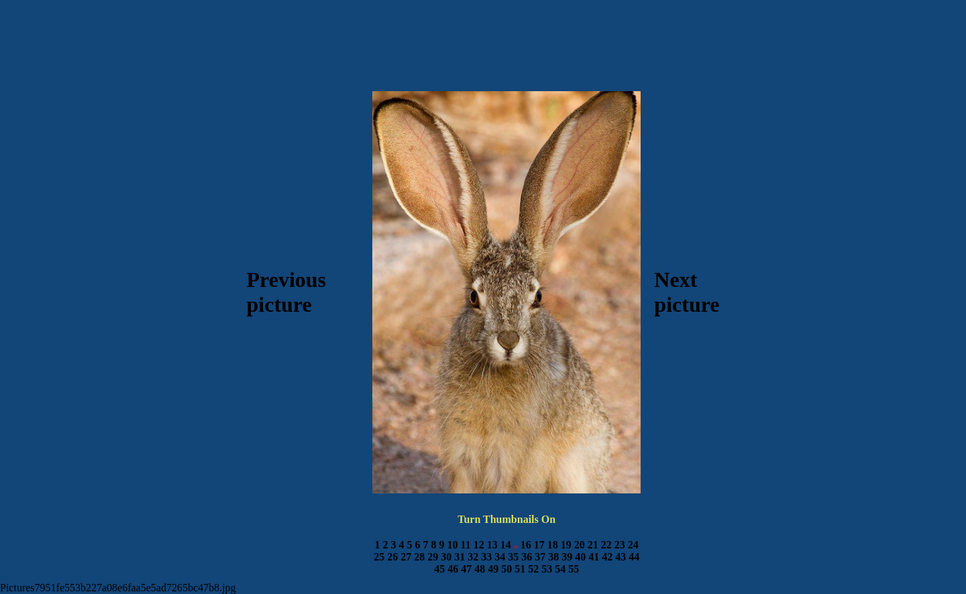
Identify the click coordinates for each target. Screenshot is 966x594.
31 (459, 556)
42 (607, 556)
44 (634, 556)
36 (526, 556)
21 (593, 544)
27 (405, 556)
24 (633, 544)
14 (505, 544)
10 (452, 544)
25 (379, 556)
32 (473, 556)
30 (446, 556)
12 (479, 544)
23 (619, 544)
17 (539, 544)
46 (452, 569)
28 (419, 556)
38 (553, 556)
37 (540, 556)
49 (493, 569)
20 (579, 544)
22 (606, 544)
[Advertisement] (483, 54)
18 (552, 544)
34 (499, 556)
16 (526, 544)
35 (513, 556)
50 (506, 569)
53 (546, 569)
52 (533, 569)
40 (580, 556)
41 (593, 556)
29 (432, 556)
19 (566, 544)
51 (520, 569)
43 (620, 556)
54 (560, 569)
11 (466, 544)
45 (439, 569)
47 (466, 569)
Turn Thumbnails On (506, 519)
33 (486, 556)
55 (573, 569)
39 (566, 556)
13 (492, 544)
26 (392, 556)
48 (479, 569)
